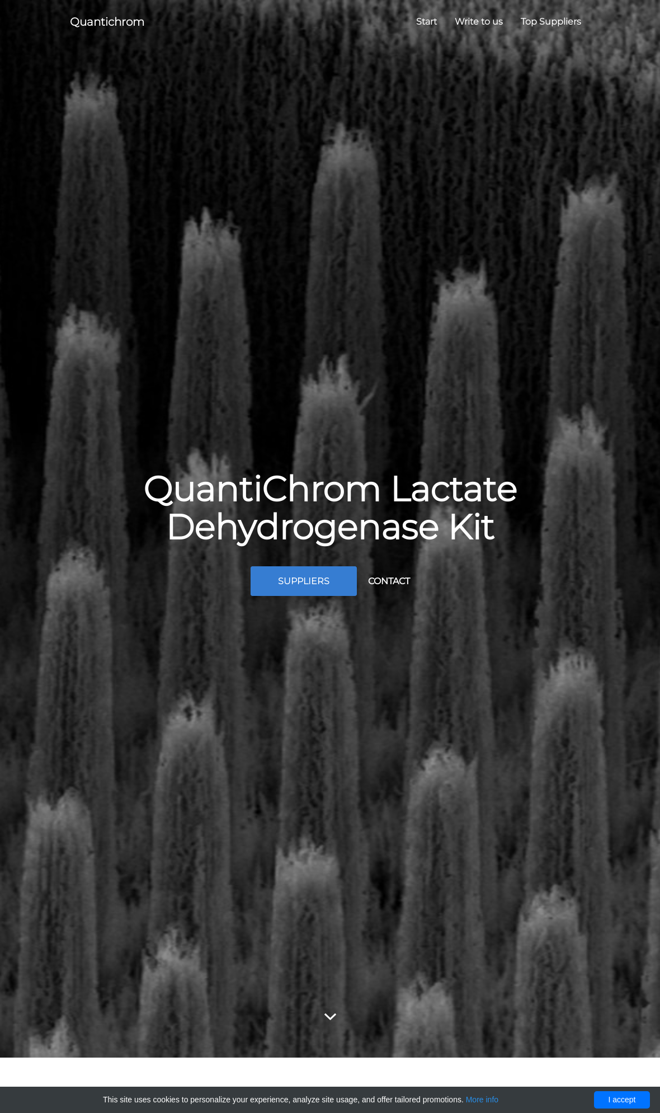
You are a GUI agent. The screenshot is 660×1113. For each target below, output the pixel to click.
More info (482, 1099)
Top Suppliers (551, 21)
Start (426, 21)
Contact (389, 581)
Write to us (479, 21)
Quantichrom (107, 22)
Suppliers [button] (303, 581)
